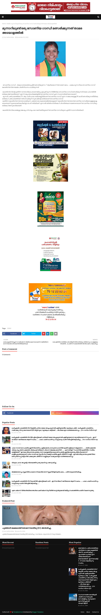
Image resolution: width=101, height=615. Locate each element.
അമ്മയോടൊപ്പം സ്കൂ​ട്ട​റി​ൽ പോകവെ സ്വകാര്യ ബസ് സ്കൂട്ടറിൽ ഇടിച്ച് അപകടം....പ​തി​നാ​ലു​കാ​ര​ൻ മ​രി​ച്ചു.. (47, 472)
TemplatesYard (18, 612)
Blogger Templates (37, 612)
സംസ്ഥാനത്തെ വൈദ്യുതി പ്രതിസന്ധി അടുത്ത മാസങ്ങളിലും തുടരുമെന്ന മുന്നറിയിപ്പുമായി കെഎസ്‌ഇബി (87, 599)
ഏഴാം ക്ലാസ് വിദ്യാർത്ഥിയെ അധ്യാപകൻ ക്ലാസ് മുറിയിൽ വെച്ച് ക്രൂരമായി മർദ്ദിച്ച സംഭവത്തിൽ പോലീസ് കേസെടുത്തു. (53, 490)
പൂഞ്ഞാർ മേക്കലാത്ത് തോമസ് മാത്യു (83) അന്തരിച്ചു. (26, 528)
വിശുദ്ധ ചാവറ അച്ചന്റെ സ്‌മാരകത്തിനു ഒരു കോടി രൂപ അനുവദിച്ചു (34, 463)
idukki (8, 23)
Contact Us (95, 612)
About (88, 612)
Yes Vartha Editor (9, 37)
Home (4, 23)
